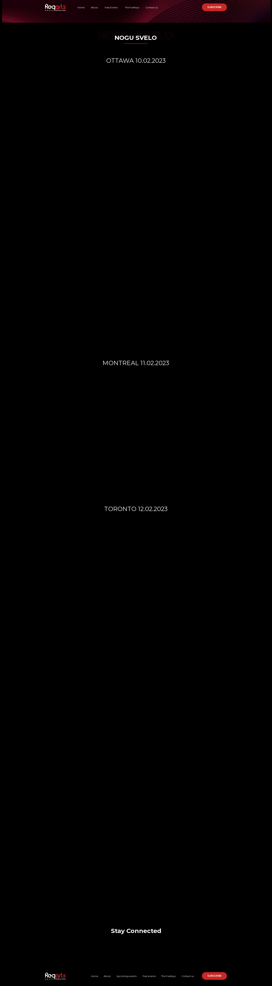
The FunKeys (132, 7)
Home (81, 7)
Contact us (151, 7)
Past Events (111, 7)
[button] (214, 7)
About (94, 7)
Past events (149, 976)
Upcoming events (126, 976)
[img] (125, 942)
